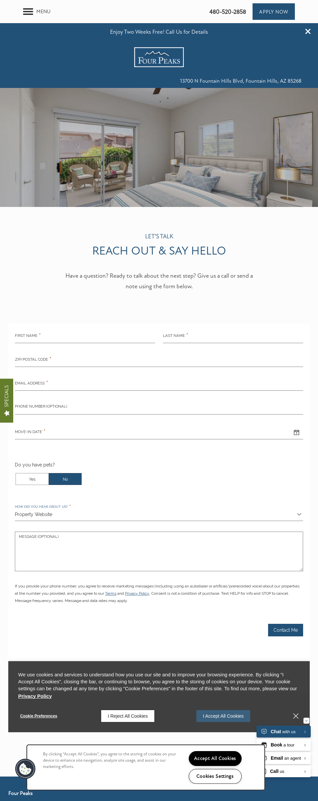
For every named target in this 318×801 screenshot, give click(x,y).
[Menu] (37, 29)
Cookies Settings (215, 776)
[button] (308, 8)
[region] (145, 767)
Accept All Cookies (215, 758)
